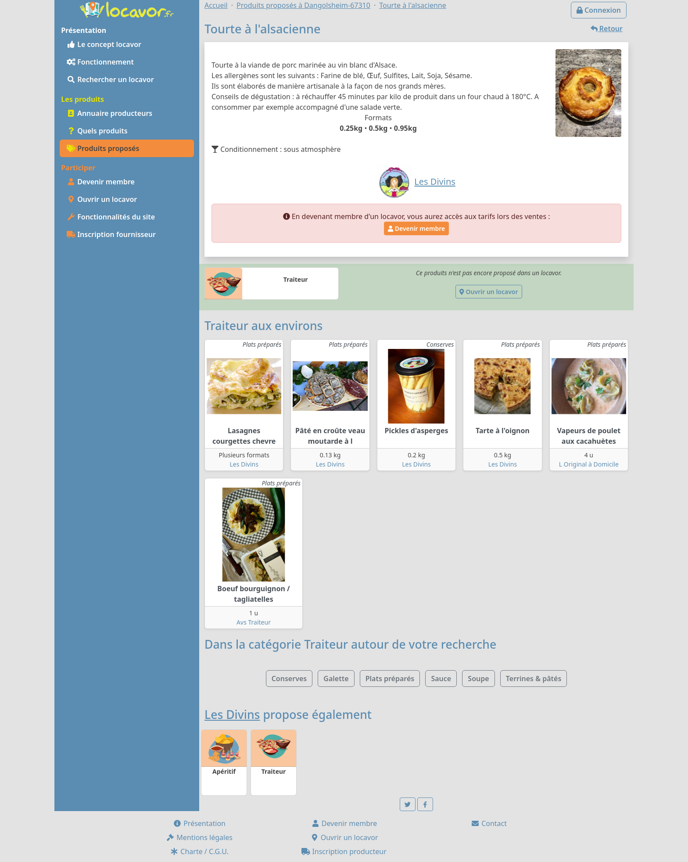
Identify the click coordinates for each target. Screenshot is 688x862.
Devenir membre (101, 182)
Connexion (599, 10)
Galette (335, 678)
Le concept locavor (104, 44)
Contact (489, 823)
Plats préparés (390, 678)
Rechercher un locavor (110, 79)
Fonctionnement (100, 62)
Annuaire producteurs (109, 113)
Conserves (289, 678)
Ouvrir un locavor (102, 199)
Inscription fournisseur (111, 234)
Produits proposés (103, 148)
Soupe (478, 678)
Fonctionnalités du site (111, 217)
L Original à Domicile (589, 464)
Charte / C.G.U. (199, 851)
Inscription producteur (344, 851)
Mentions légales (199, 837)
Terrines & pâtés (534, 678)
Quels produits (97, 131)
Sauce (441, 678)
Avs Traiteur (253, 622)
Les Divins (243, 464)
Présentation (199, 823)
